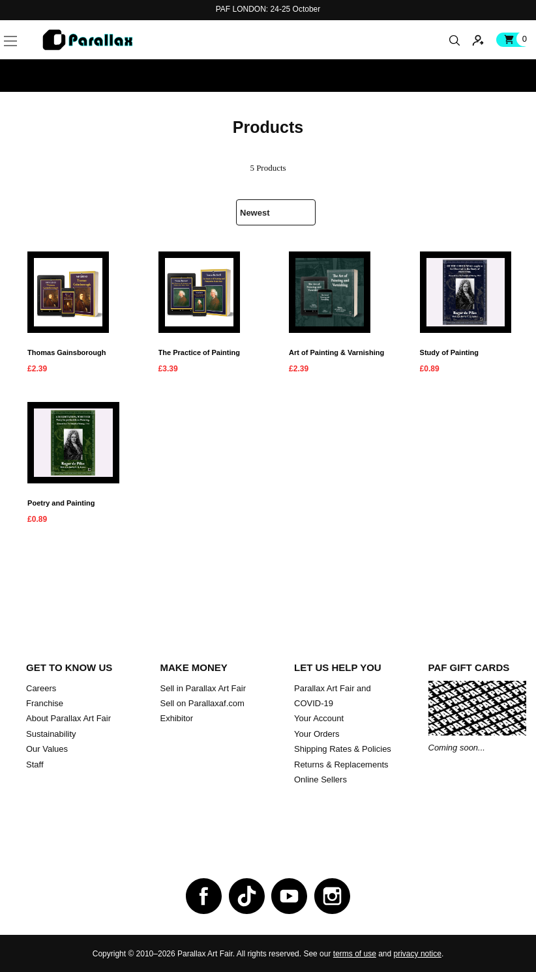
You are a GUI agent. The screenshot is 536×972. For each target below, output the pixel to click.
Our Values (47, 749)
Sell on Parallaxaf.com (202, 703)
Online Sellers (320, 779)
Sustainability (51, 734)
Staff (35, 764)
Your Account (319, 718)
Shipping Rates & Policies (342, 749)
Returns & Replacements (341, 764)
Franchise (44, 703)
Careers (41, 688)
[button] (30, 26)
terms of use (354, 953)
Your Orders (317, 734)
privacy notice (417, 953)
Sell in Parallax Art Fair (203, 688)
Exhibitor (177, 718)
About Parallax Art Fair (68, 718)
